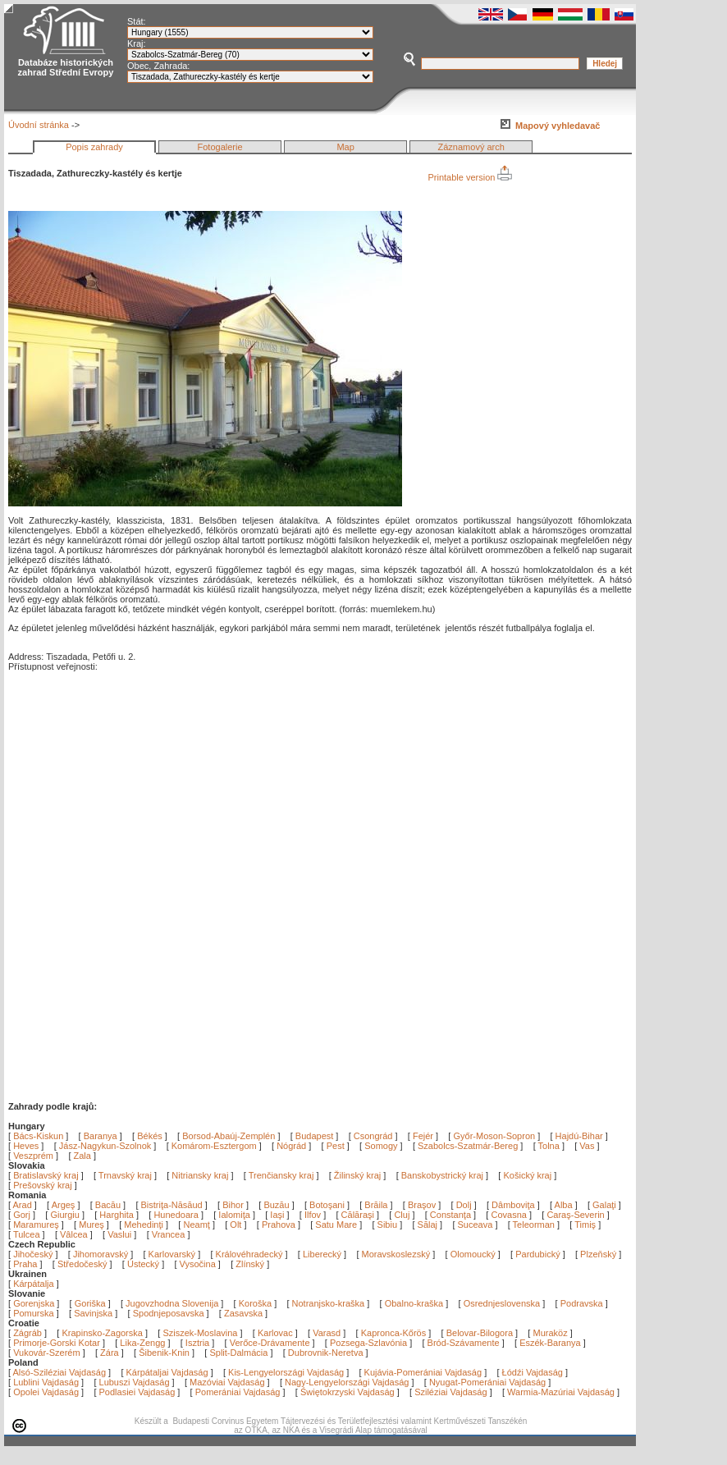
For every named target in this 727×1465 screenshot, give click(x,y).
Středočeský (82, 1264)
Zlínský (249, 1264)
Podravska (581, 1303)
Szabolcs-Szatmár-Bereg (468, 1146)
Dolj (465, 1205)
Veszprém (33, 1156)
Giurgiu (66, 1215)
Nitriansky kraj (199, 1175)
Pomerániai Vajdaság (238, 1392)
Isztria (197, 1343)
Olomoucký (473, 1254)
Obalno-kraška (414, 1303)
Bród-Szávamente (464, 1343)
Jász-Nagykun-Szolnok (105, 1146)
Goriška (90, 1303)
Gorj (23, 1215)
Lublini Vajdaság (46, 1382)
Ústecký (143, 1264)
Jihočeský (33, 1254)
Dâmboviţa (514, 1205)
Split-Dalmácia (238, 1352)
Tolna (549, 1146)
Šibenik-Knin (164, 1352)
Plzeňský (598, 1254)
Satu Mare (337, 1224)
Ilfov (313, 1215)
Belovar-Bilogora (479, 1333)
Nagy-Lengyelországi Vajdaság (347, 1382)
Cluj (403, 1215)
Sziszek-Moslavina (199, 1333)
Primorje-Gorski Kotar (56, 1343)
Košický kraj (527, 1175)
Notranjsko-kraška (328, 1303)
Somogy (380, 1146)
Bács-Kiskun (38, 1136)
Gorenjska (33, 1303)
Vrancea (170, 1234)
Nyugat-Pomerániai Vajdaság (487, 1382)
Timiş (586, 1224)
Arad (23, 1205)
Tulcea (28, 1234)
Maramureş (37, 1224)
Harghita (117, 1215)
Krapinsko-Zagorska (102, 1333)
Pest (336, 1146)
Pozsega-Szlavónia (368, 1343)
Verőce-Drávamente (270, 1343)
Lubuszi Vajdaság (134, 1382)
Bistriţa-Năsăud (173, 1205)
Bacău (109, 1205)
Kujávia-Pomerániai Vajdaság (423, 1372)
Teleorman (535, 1224)
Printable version (470, 177)
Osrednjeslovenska (502, 1303)
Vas (586, 1146)
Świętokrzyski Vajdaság (347, 1392)
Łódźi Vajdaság (532, 1372)
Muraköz (550, 1333)
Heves (26, 1146)
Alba (565, 1205)
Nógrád (291, 1146)
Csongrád (373, 1136)
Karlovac (275, 1333)
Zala (82, 1156)
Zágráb (28, 1333)
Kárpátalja (33, 1284)
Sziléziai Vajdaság (450, 1392)
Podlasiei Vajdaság (137, 1392)
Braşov (423, 1205)
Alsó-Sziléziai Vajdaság (60, 1372)
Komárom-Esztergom (214, 1146)
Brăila (377, 1205)
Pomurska (35, 1313)
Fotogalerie (220, 147)
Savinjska (93, 1313)
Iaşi (278, 1215)
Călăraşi (359, 1215)
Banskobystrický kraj (442, 1175)
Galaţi (605, 1205)
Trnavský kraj (126, 1175)
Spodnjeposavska (168, 1313)
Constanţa (451, 1215)
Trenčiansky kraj (281, 1175)
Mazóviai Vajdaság (227, 1382)
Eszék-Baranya (550, 1343)
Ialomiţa (235, 1215)
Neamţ (197, 1224)
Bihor (234, 1205)
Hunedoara (177, 1215)
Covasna (509, 1215)
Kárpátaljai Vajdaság (167, 1372)
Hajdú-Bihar (579, 1136)
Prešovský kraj (42, 1185)
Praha (25, 1264)
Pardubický (537, 1254)
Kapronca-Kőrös (394, 1333)
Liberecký (322, 1254)
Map (345, 147)
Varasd (327, 1333)
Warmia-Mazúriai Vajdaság (561, 1392)
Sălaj (429, 1224)
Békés (149, 1136)
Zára (109, 1352)
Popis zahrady (94, 147)
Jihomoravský (100, 1254)
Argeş (65, 1205)
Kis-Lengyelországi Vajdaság (286, 1372)
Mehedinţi (145, 1224)
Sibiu (388, 1224)
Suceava (477, 1224)
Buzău (277, 1205)
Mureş (93, 1224)
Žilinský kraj (359, 1175)
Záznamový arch (471, 147)
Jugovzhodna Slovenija (172, 1303)
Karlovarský (172, 1254)
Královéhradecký (249, 1254)
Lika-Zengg (142, 1343)
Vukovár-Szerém (46, 1352)
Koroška (255, 1303)
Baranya (100, 1136)
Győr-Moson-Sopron (494, 1136)
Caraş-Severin (576, 1215)
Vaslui (120, 1234)
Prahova (280, 1224)
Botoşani (328, 1205)
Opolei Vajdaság (46, 1392)
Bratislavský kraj (45, 1175)
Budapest (314, 1136)
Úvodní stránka (38, 125)
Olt (237, 1224)
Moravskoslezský (396, 1254)
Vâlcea (75, 1234)
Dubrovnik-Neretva (326, 1352)
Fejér (423, 1136)
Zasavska (243, 1313)
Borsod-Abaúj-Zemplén (228, 1136)
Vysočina (198, 1264)
